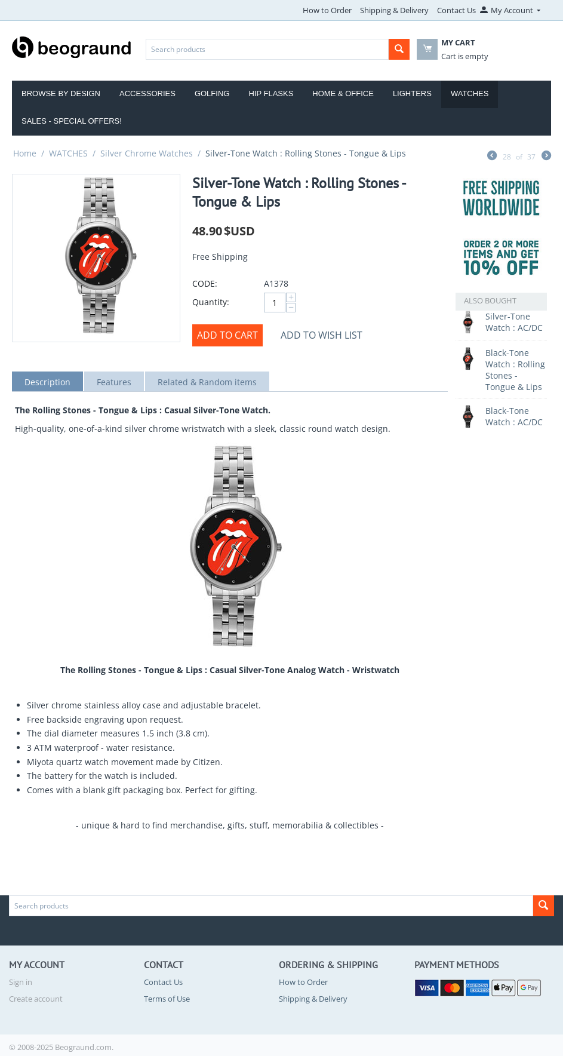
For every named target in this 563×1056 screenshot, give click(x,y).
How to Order (327, 10)
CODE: (204, 283)
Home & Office (343, 93)
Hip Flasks (270, 93)
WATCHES (68, 153)
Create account (36, 998)
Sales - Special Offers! (71, 120)
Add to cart (227, 335)
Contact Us (456, 10)
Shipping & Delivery (394, 10)
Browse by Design (60, 93)
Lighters (412, 93)
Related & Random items (207, 382)
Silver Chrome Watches (146, 153)
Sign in (20, 982)
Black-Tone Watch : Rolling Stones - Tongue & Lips (515, 369)
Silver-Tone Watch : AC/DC (514, 322)
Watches (470, 93)
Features (114, 382)
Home (24, 153)
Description (47, 382)
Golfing (212, 93)
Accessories (147, 93)
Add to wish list (321, 335)
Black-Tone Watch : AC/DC (514, 416)
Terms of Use (167, 998)
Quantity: (210, 302)
